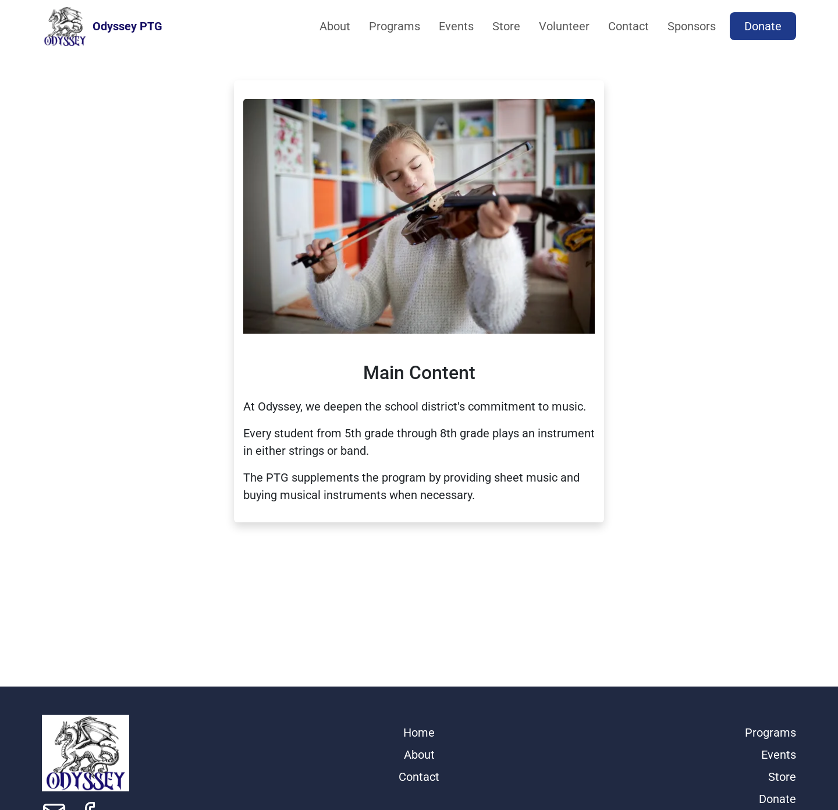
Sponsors (691, 26)
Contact (628, 26)
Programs (394, 26)
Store (506, 26)
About (334, 26)
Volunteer (564, 26)
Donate (763, 26)
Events (456, 26)
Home (419, 733)
